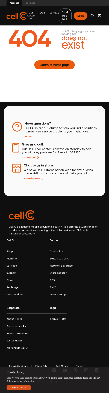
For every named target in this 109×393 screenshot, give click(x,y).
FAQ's (29, 137)
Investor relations (17, 333)
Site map (80, 366)
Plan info (12, 258)
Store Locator (58, 273)
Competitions (15, 294)
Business (30, 3)
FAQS (53, 287)
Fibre (10, 280)
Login (80, 16)
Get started (31, 15)
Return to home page (54, 65)
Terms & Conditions (18, 366)
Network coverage (61, 266)
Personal (14, 3)
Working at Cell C (17, 348)
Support (11, 273)
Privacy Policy (41, 366)
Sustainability (14, 340)
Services (54, 14)
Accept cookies (19, 387)
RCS (52, 280)
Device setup (58, 294)
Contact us (31, 157)
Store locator (34, 179)
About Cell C (14, 319)
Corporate (13, 308)
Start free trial (65, 15)
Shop (42, 14)
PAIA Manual (62, 366)
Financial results (16, 326)
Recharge (12, 287)
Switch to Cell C (59, 258)
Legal (53, 308)
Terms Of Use (58, 319)
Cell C (10, 240)
